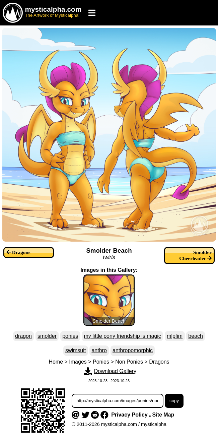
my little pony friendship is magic (122, 336)
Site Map (163, 415)
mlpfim (175, 336)
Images (77, 362)
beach (195, 336)
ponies (70, 336)
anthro (98, 350)
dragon (23, 336)
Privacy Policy (129, 415)
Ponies (101, 362)
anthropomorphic (133, 350)
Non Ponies (129, 362)
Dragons (159, 362)
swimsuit (75, 350)
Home (56, 362)
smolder (47, 336)
